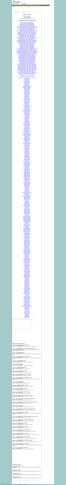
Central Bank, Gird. (26, 208)
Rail (23, 5)
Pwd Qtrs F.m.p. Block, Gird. (27, 312)
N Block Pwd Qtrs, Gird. (27, 193)
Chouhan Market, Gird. (27, 182)
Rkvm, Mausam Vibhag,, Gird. (27, 131)
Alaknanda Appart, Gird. (27, 79)
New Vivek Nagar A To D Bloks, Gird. (27, 305)
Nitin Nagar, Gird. (27, 281)
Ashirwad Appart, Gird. (27, 177)
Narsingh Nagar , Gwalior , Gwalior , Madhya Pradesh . (27, 46)
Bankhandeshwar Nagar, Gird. (27, 139)
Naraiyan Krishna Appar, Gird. (27, 219)
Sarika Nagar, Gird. (26, 103)
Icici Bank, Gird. (27, 188)
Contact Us (15, 484)
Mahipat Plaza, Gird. (27, 122)
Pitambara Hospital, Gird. (27, 309)
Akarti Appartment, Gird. (27, 289)
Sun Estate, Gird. (27, 315)
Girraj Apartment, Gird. (27, 148)
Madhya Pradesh (16, 12)
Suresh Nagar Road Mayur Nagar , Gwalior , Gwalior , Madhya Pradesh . (26, 61)
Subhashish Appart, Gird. (27, 169)
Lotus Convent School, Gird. (27, 297)
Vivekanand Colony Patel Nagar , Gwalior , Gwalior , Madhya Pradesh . (27, 72)
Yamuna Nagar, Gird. (27, 137)
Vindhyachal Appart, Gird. (27, 199)
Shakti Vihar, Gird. (27, 227)
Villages (20, 5)
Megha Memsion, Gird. (27, 275)
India (13, 12)
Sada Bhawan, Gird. (27, 282)
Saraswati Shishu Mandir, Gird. (27, 164)
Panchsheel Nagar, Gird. (27, 158)
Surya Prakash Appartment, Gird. (27, 134)
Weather (27, 6)
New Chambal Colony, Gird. (27, 243)
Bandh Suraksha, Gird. (27, 229)
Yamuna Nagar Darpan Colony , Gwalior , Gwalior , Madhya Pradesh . (27, 74)
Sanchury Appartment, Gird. (27, 225)
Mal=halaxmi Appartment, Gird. (27, 123)
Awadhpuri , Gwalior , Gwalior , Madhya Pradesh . (26, 28)
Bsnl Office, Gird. (27, 180)
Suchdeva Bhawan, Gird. (27, 286)
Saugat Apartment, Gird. (27, 197)
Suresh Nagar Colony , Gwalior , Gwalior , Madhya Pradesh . (27, 60)
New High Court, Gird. (27, 304)
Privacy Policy (25, 484)
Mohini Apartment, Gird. (27, 218)
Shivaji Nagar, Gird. (27, 255)
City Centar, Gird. (27, 115)
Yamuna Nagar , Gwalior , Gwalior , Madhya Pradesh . (27, 73)
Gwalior (19, 12)
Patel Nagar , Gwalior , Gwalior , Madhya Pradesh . (27, 23)
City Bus (15, 5)
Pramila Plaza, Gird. (27, 246)
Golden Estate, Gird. (27, 266)
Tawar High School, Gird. (27, 260)
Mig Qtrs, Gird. (27, 126)
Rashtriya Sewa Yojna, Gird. (27, 160)
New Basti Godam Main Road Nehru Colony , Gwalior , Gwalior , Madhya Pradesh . (27, 48)
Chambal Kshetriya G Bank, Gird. (27, 87)
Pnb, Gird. (27, 310)
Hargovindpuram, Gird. (27, 92)
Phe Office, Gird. (27, 308)
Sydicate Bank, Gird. (27, 258)
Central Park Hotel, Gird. (27, 85)
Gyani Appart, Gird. (26, 91)
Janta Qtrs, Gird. (27, 190)
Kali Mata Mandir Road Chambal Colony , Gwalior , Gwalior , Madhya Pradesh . (27, 40)
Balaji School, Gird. (26, 111)
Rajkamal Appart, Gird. (27, 101)
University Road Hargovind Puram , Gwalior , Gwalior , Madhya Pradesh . (27, 67)
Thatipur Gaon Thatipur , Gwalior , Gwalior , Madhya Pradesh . (27, 63)
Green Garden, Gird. (27, 186)
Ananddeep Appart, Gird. (27, 175)
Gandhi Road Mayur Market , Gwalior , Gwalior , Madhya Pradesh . (27, 32)
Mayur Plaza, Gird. (27, 299)
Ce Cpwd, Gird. (27, 207)
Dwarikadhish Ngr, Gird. (27, 184)
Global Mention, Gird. (27, 210)
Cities (21, 5)
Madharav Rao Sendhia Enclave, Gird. (27, 192)
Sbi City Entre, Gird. (27, 284)
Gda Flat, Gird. (27, 232)
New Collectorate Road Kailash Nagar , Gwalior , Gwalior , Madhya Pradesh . (27, 50)
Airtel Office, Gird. (27, 202)
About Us (20, 484)
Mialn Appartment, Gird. (27, 125)
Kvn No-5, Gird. (27, 215)
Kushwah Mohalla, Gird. (27, 153)
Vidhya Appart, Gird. (27, 317)
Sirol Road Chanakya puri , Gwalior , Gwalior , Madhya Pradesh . (26, 56)
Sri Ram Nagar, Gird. (27, 168)
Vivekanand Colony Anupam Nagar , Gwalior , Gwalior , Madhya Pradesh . (27, 71)
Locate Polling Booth (41, 6)
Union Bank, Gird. (27, 287)
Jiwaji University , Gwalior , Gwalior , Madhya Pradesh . (27, 38)
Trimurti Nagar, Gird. (27, 109)
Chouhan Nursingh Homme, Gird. (27, 143)
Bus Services (18, 6)
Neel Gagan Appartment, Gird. (27, 220)
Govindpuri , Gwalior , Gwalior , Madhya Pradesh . (27, 22)
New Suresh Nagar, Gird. (27, 280)
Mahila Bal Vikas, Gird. (27, 274)
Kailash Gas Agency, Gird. (27, 271)
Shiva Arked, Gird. (27, 254)
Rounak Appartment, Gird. (27, 250)
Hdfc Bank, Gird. (27, 187)
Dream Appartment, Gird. (27, 292)
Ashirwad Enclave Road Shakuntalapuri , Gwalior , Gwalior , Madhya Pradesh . (27, 27)
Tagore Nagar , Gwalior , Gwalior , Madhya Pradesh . (27, 62)
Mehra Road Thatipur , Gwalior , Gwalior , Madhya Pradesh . (27, 45)
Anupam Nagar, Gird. (27, 81)
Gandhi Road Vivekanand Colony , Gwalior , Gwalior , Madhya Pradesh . (27, 34)
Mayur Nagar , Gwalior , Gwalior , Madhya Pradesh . (27, 44)
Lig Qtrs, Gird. (27, 154)
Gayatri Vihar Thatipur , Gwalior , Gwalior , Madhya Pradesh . (27, 35)
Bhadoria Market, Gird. (27, 83)
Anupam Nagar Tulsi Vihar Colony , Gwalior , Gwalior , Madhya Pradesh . (27, 26)
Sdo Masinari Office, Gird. (27, 253)
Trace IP (32, 6)
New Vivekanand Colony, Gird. (27, 306)
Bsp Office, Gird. (27, 84)
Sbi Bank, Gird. (27, 132)
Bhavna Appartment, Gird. (27, 179)
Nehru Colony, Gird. (27, 242)
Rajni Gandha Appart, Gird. (27, 130)
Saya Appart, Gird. (27, 283)
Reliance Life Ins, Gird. (27, 249)
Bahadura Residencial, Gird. (27, 205)
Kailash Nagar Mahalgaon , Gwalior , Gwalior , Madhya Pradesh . (27, 39)
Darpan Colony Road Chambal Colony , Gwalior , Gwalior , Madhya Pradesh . (27, 31)
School (28, 5)
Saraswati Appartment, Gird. (27, 196)
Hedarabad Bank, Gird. (27, 213)
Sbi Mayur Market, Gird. (27, 252)
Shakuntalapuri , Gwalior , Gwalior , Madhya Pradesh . (27, 54)
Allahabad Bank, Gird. (27, 173)
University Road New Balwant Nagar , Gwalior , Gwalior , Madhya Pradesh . (27, 68)
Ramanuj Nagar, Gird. (27, 248)
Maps (17, 5)
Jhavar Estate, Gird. (27, 191)
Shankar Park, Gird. (27, 165)
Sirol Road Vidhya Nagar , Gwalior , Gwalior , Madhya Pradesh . (27, 59)
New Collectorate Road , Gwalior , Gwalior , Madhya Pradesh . (27, 49)
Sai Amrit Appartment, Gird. (27, 224)
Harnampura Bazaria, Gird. (26, 293)
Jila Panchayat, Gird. (27, 270)
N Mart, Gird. (27, 278)
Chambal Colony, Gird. (27, 142)
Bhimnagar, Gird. (27, 141)
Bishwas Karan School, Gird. (27, 230)
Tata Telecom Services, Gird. (27, 259)
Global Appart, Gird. (27, 119)
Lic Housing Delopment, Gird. (27, 216)
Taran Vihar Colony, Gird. (27, 106)
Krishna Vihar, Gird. (27, 236)
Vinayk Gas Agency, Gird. (27, 198)
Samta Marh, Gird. (27, 163)
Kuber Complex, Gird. (27, 238)
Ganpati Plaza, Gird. (27, 185)
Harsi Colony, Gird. (26, 269)
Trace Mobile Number (24, 6)
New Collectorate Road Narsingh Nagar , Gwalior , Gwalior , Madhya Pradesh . (27, 52)
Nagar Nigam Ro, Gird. (27, 194)
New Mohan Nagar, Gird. (27, 128)
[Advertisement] (27, 10)
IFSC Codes (20, 6)
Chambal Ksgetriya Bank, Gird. (27, 86)
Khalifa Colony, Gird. (27, 96)
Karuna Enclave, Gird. (27, 272)
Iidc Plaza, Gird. (27, 295)
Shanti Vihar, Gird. (27, 314)
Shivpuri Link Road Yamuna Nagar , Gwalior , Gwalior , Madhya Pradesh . (27, 55)
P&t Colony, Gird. (27, 157)
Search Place (30, 6)
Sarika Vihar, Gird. (27, 226)
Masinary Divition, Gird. (27, 124)
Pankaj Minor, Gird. (26, 129)
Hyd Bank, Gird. (27, 120)
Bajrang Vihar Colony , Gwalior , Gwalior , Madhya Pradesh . (27, 29)
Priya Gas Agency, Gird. (27, 247)
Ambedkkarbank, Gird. (27, 174)
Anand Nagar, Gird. (27, 80)
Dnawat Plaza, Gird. (27, 146)
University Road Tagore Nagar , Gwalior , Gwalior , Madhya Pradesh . (27, 69)
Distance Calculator (14, 6)
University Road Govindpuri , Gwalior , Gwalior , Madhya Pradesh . (27, 66)
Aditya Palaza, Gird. (27, 201)
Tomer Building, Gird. (27, 136)
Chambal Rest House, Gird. (27, 114)
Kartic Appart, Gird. (26, 95)
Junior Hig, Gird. (27, 214)
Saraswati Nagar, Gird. (27, 102)
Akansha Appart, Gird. (27, 203)
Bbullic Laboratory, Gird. (27, 113)
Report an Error (45, 6)
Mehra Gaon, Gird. (27, 300)
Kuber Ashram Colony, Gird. (27, 237)
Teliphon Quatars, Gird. (27, 108)
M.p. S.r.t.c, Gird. (27, 239)
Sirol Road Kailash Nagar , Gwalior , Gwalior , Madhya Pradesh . (27, 57)
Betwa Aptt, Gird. (27, 140)
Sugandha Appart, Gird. (27, 170)
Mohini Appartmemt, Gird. (27, 276)
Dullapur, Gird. (27, 147)
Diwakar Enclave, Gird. (27, 291)
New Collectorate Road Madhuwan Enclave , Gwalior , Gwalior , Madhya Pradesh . (27, 51)
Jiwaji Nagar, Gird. (27, 94)
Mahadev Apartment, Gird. (27, 298)
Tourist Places (25, 5)
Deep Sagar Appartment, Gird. (27, 145)
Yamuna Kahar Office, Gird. (27, 288)
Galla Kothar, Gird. (27, 117)
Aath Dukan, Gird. (27, 78)
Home (13, 5)
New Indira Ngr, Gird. (27, 156)
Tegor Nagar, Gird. (27, 107)
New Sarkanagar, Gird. (27, 221)
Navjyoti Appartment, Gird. (27, 241)
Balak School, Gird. (27, 112)
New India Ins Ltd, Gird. (27, 244)
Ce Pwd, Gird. (27, 263)
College (30, 5)
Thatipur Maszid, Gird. (27, 316)
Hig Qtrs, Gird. (27, 294)
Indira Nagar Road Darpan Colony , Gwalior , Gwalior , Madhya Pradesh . (27, 37)
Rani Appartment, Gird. (27, 159)
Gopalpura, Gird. (27, 267)
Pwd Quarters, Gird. (27, 100)
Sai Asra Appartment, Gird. (26, 162)
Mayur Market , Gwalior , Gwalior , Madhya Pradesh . (27, 43)
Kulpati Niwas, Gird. (27, 152)
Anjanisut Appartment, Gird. (27, 176)
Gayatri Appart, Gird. (27, 264)
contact (47, 6)
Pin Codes (33, 5)
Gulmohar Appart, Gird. (27, 233)
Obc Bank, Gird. (27, 98)
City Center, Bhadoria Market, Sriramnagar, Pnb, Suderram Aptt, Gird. (27, 77)
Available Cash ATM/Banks (36, 6)
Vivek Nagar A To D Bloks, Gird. (27, 261)
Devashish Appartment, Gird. (27, 209)
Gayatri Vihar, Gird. (27, 118)
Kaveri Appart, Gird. (27, 151)
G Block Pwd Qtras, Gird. (27, 89)
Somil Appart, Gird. (26, 167)
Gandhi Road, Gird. (27, 90)
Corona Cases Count (37, 5)
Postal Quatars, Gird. (27, 311)
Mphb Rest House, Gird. (27, 277)
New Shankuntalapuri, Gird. (27, 222)
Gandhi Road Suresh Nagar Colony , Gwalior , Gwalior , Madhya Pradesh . (27, 33)
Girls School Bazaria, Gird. (27, 265)
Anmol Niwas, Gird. (27, 204)
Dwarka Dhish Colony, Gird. (27, 231)
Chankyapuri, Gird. (27, 181)
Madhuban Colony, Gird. (27, 97)
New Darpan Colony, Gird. (27, 303)
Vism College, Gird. (27, 171)
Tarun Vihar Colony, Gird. (27, 135)
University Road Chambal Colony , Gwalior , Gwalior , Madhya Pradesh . (27, 65)
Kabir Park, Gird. (27, 235)
